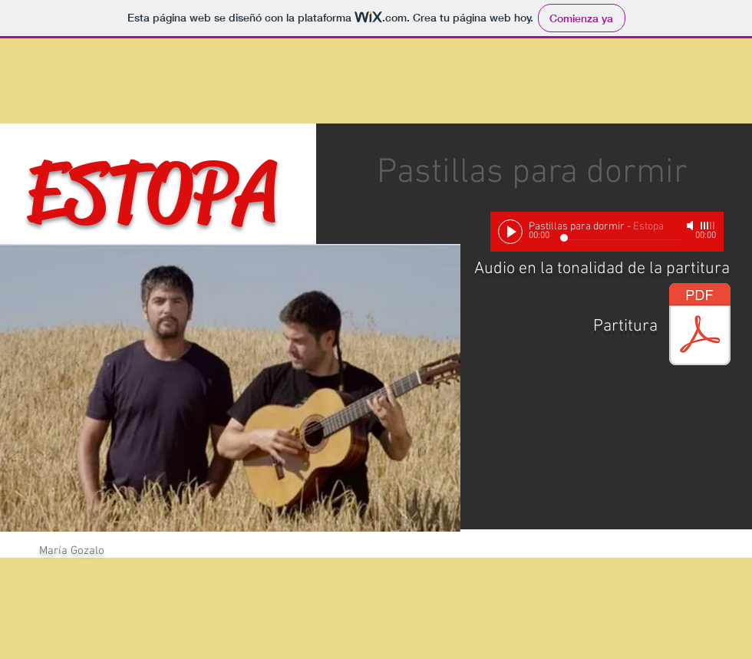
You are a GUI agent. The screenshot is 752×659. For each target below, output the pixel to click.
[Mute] (691, 225)
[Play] (510, 231)
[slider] (708, 225)
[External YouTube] (558, 459)
